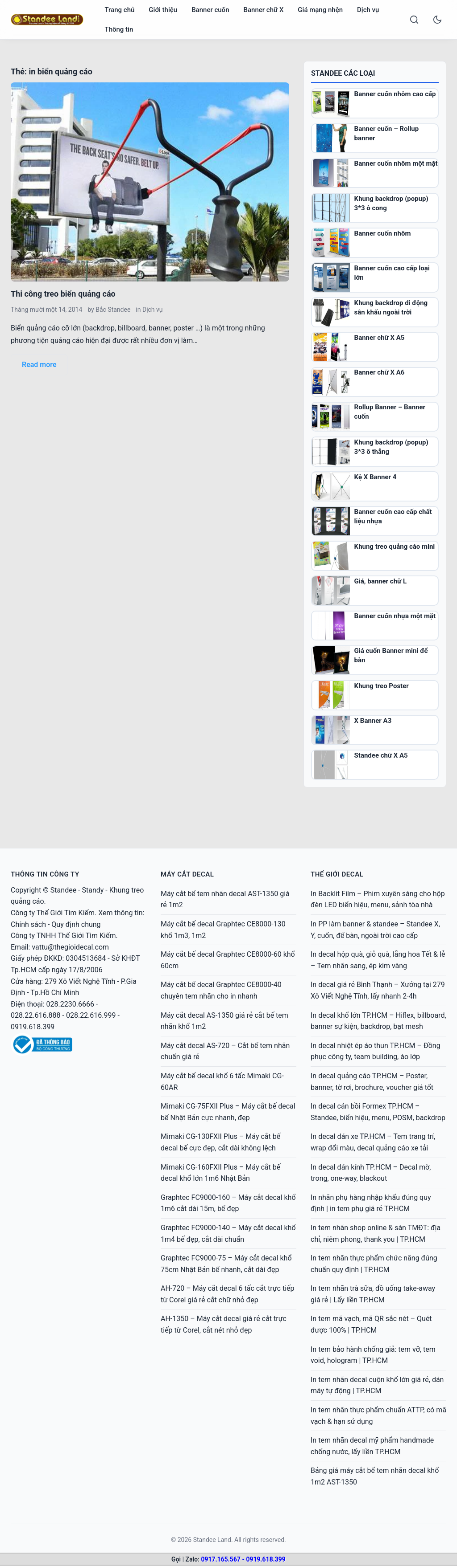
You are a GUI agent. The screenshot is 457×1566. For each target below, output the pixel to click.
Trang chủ (120, 10)
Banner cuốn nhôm (382, 233)
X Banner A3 (373, 721)
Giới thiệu (163, 10)
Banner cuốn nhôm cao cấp (395, 94)
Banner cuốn (210, 10)
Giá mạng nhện (320, 10)
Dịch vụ (368, 10)
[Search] (414, 20)
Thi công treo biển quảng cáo (63, 293)
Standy (93, 890)
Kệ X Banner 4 (375, 477)
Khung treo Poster (381, 686)
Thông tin (119, 29)
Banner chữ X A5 (379, 338)
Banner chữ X (263, 10)
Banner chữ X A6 (379, 372)
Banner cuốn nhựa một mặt (395, 616)
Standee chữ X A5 (381, 755)
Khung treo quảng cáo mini (394, 546)
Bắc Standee (113, 309)
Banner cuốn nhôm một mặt (396, 163)
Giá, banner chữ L (380, 581)
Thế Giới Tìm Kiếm (66, 913)
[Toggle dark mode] (437, 20)
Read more (39, 364)
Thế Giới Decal (337, 874)
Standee (63, 890)
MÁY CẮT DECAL (187, 874)
